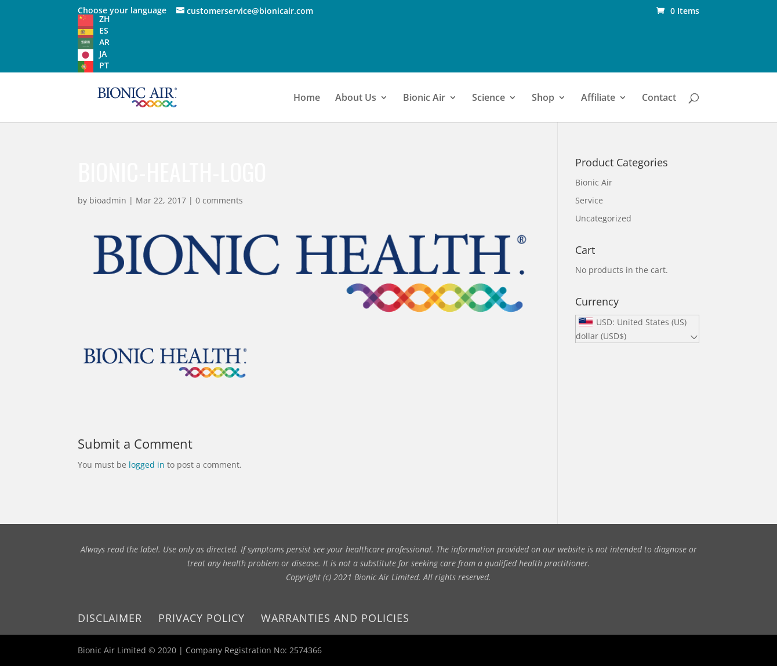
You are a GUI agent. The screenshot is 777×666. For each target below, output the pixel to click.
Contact (659, 98)
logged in (147, 464)
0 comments (219, 200)
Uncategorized (603, 218)
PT (104, 65)
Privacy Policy (201, 618)
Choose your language (122, 10)
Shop (543, 98)
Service (589, 200)
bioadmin (107, 200)
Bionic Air (424, 98)
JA (103, 53)
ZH (104, 18)
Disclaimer (110, 618)
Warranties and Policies (335, 618)
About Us (355, 98)
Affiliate (598, 98)
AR (104, 42)
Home (306, 98)
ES (103, 30)
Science (488, 98)
